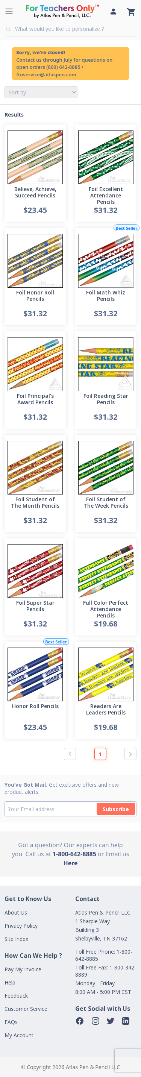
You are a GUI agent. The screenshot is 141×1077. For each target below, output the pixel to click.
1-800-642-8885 (74, 854)
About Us (16, 912)
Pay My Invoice (23, 969)
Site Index (16, 938)
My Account (19, 1035)
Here (70, 863)
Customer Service (26, 1008)
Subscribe (116, 809)
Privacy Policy (21, 925)
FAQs (11, 1021)
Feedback (16, 995)
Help (10, 982)
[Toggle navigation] (9, 11)
